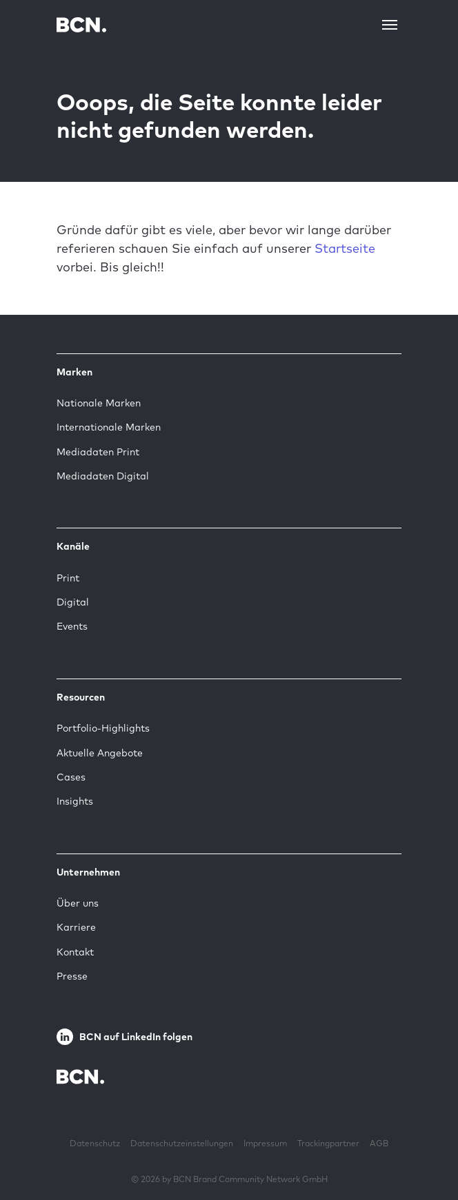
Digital (73, 602)
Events (72, 626)
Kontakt (75, 952)
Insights (75, 801)
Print (68, 578)
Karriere (76, 927)
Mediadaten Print (98, 452)
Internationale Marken (109, 427)
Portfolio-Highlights (103, 728)
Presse (72, 976)
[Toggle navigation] (389, 25)
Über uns (78, 903)
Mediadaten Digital (103, 476)
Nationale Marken (99, 403)
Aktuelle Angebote (100, 753)
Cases (71, 777)
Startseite (345, 248)
